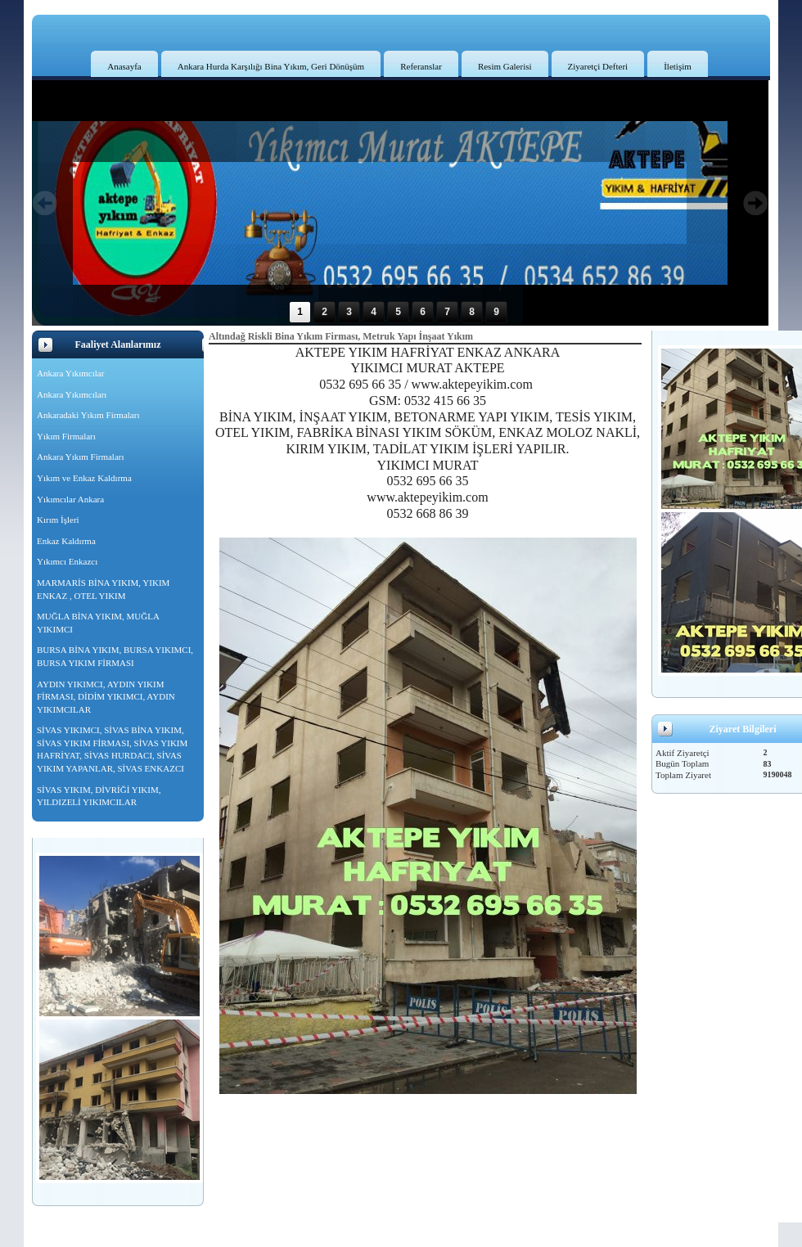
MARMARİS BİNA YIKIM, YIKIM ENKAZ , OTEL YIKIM (103, 589)
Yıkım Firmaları (66, 436)
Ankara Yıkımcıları (71, 394)
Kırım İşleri (58, 519)
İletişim (678, 66)
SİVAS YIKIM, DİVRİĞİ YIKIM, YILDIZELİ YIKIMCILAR (98, 796)
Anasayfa (124, 66)
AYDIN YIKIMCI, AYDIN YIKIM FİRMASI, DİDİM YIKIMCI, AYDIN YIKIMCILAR (106, 696)
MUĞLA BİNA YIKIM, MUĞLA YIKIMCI (98, 622)
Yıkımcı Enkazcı (67, 561)
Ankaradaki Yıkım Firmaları (88, 415)
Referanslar (421, 66)
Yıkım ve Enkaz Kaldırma (84, 478)
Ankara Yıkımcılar (70, 373)
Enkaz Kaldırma (66, 541)
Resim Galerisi (505, 66)
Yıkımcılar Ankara (70, 499)
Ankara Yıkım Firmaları (80, 456)
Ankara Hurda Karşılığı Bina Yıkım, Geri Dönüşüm (271, 66)
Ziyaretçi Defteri (598, 66)
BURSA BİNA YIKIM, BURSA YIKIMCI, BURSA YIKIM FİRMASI (115, 656)
